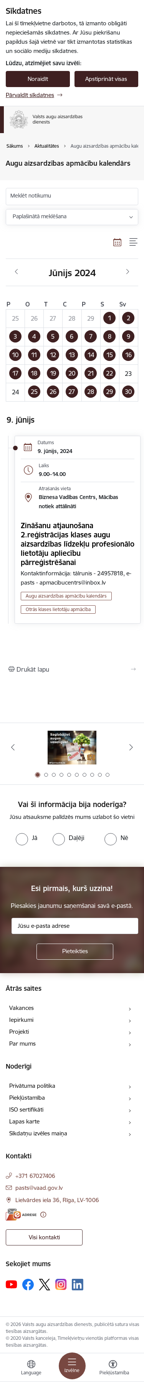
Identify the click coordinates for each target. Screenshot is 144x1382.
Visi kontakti (44, 1237)
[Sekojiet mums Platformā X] (44, 1284)
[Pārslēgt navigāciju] (72, 1365)
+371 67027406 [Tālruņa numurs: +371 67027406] (35, 1175)
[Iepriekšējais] (12, 747)
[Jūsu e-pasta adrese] (75, 926)
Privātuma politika (32, 1085)
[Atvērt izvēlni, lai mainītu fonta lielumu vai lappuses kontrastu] (112, 1368)
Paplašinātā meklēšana (39, 216)
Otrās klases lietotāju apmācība (58, 609)
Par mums (22, 1043)
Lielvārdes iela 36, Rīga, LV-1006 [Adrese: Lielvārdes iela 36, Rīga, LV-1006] (57, 1200)
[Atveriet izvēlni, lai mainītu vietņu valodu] (31, 1368)
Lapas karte (24, 1121)
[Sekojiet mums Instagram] (61, 1284)
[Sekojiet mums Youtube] (11, 1284)
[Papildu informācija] (43, 1214)
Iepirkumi (21, 1019)
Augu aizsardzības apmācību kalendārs (66, 596)
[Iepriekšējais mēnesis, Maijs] (16, 272)
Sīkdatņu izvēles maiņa (38, 1133)
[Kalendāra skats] (117, 242)
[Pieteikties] (74, 952)
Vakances (21, 1007)
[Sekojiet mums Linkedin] (77, 1284)
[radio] (26, 837)
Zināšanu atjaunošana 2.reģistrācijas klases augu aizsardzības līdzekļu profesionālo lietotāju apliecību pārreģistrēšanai (77, 544)
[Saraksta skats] (133, 242)
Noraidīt (38, 78)
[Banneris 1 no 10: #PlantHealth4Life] (72, 747)
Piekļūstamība (27, 1097)
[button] (109, 318)
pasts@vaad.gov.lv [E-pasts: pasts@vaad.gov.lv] (39, 1187)
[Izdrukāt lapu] (72, 669)
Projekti (19, 1031)
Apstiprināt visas (106, 78)
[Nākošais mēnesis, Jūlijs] (127, 272)
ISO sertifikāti (26, 1109)
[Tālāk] (131, 747)
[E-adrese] (21, 1214)
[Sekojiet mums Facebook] (28, 1284)
